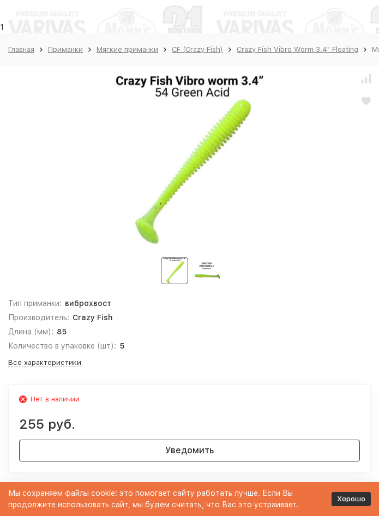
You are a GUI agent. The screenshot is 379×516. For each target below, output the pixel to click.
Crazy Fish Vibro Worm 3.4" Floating (297, 49)
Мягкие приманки (127, 49)
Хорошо (351, 499)
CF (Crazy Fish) (197, 49)
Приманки (65, 49)
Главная (21, 49)
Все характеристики (44, 362)
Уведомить (189, 450)
